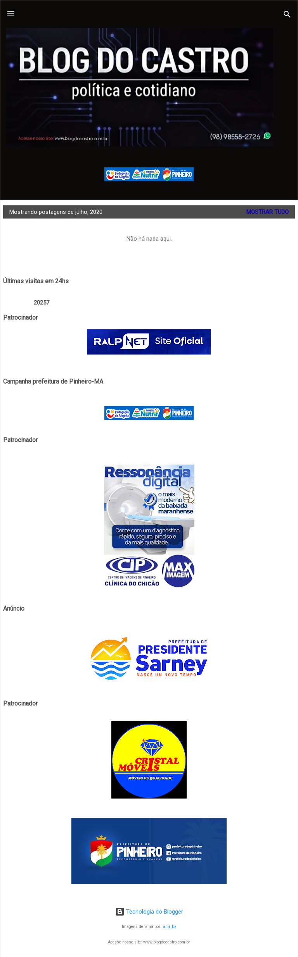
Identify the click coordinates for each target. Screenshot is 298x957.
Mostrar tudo (267, 211)
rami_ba (169, 926)
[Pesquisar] (287, 16)
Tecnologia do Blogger (149, 911)
